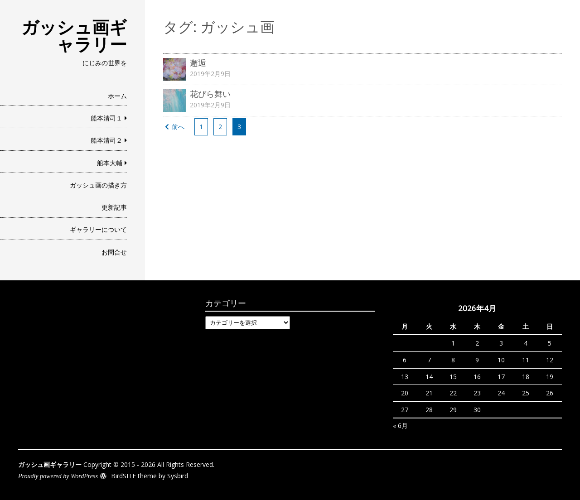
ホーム (117, 95)
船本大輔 (109, 163)
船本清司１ (106, 118)
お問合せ (114, 252)
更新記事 (114, 207)
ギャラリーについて (98, 229)
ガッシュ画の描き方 (98, 185)
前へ (178, 126)
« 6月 (400, 425)
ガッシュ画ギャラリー (74, 35)
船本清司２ (106, 140)
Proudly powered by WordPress (58, 476)
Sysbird (177, 475)
